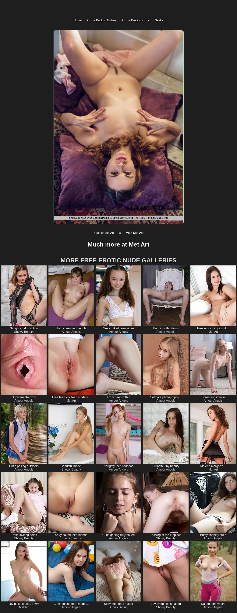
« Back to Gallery (105, 20)
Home (77, 20)
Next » (159, 20)
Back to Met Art (104, 232)
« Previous (136, 20)
